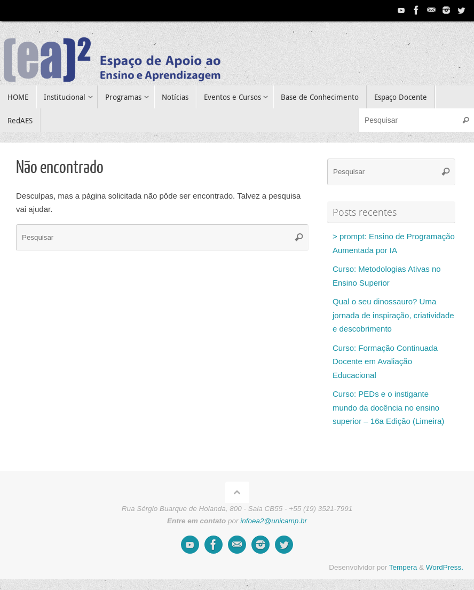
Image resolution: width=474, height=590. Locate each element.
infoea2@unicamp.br (273, 521)
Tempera (403, 567)
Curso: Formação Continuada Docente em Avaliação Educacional (385, 361)
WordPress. (444, 567)
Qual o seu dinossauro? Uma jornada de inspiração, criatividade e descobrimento (393, 315)
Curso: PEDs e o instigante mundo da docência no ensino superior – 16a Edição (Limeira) (388, 407)
